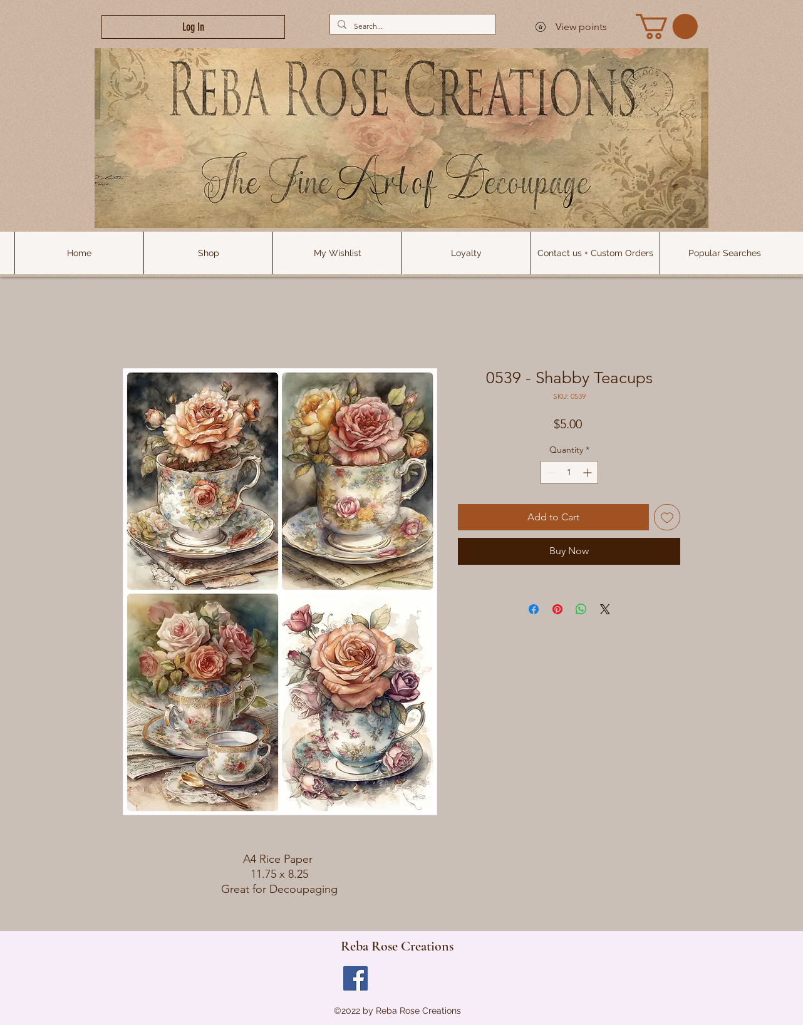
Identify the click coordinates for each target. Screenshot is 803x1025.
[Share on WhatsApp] (581, 609)
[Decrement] (550, 472)
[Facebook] (355, 978)
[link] (667, 26)
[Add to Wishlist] (667, 517)
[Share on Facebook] (533, 609)
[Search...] (411, 26)
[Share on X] (605, 609)
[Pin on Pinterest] (557, 609)
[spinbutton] (569, 472)
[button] (724, 253)
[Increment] (588, 472)
